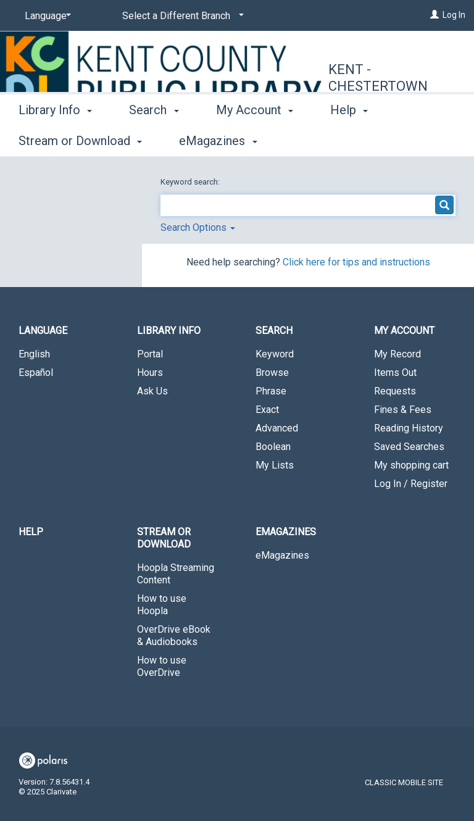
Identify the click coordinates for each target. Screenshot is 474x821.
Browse (272, 372)
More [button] (354, 140)
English (34, 354)
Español (36, 372)
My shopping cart (411, 465)
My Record (397, 354)
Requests (395, 391)
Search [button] (153, 138)
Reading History (408, 428)
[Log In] (434, 15)
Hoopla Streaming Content (175, 574)
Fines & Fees (402, 409)
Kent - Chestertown (378, 78)
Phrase (271, 391)
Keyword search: (191, 181)
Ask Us (152, 391)
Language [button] (43, 330)
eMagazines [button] (286, 532)
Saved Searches (409, 446)
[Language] (46, 16)
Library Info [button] (55, 138)
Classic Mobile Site (404, 782)
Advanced (277, 428)
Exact (267, 409)
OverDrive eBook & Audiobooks (173, 635)
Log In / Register (410, 484)
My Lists (275, 465)
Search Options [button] (197, 227)
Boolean (273, 446)
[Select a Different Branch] (181, 16)
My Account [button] (254, 138)
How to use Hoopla (161, 605)
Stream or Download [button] (164, 538)
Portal (150, 354)
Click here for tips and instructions (356, 262)
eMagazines (282, 555)
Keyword (275, 354)
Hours (150, 372)
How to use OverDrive (161, 666)
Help (31, 532)
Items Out (395, 372)
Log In (454, 15)
